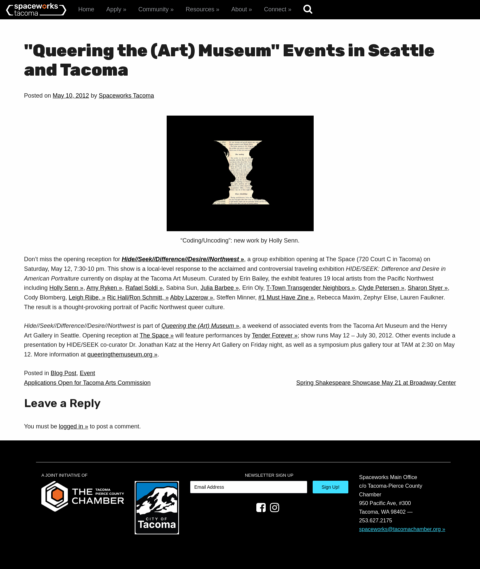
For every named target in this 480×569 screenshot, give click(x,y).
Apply (113, 9)
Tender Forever (272, 335)
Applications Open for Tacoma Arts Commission (87, 382)
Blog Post (63, 373)
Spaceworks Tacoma (126, 95)
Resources (200, 9)
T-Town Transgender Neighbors (308, 287)
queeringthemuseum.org (119, 354)
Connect (275, 9)
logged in (71, 426)
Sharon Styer (425, 287)
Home (86, 9)
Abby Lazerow (189, 297)
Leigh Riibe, (84, 297)
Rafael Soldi (141, 287)
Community (153, 9)
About (239, 9)
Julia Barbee (217, 287)
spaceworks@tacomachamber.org (400, 529)
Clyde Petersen (378, 287)
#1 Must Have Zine (283, 297)
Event (87, 373)
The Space (154, 335)
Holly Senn (63, 287)
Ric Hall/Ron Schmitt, (135, 297)
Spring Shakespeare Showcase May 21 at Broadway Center (376, 382)
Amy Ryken (101, 287)
